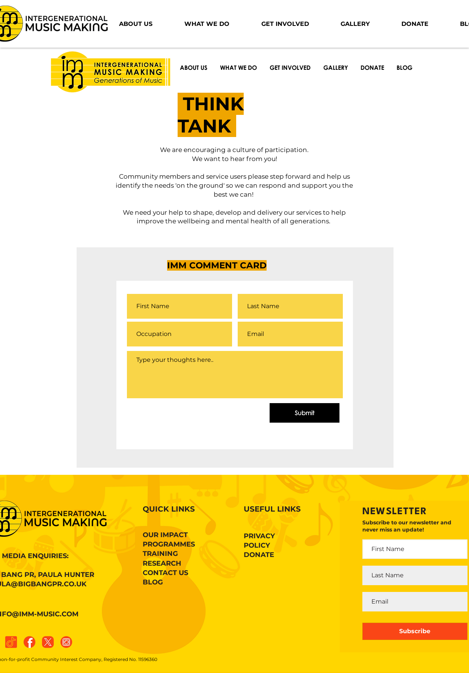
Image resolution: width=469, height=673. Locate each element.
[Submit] (304, 413)
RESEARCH (162, 563)
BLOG (153, 582)
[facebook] (29, 642)
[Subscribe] (414, 631)
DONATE (259, 555)
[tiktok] (11, 642)
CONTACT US (165, 573)
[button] (136, 24)
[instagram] (66, 642)
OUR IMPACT (165, 535)
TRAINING (160, 554)
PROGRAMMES (169, 544)
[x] (48, 642)
